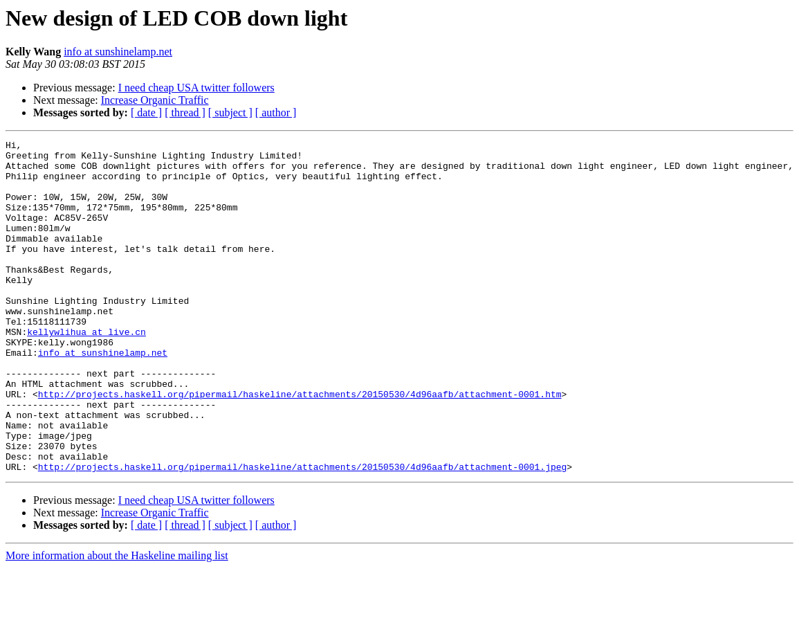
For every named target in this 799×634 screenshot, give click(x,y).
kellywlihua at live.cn (86, 371)
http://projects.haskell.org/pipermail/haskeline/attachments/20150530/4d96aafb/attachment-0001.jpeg (302, 533)
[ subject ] (230, 112)
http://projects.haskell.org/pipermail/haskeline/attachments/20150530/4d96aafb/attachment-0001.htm (300, 446)
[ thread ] (185, 112)
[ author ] (276, 112)
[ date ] (146, 112)
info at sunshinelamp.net (118, 51)
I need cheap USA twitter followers (196, 87)
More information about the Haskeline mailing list (117, 622)
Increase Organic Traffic (155, 100)
